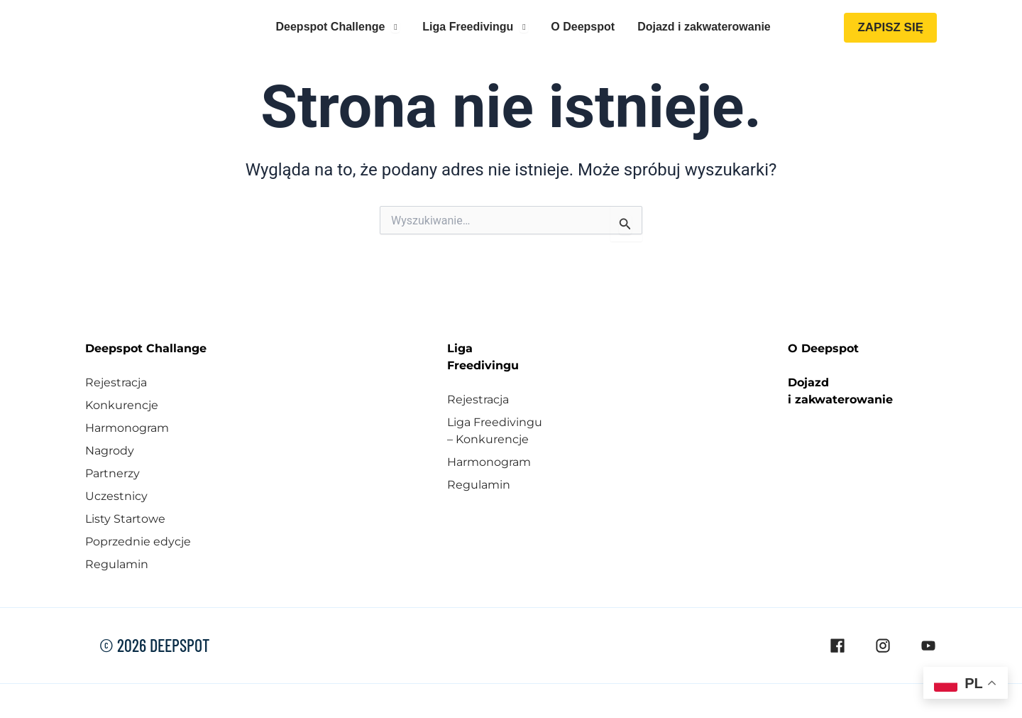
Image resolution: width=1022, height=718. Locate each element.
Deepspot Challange (146, 347)
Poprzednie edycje (138, 540)
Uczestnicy (116, 494)
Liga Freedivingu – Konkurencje (494, 429)
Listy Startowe (125, 517)
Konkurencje (121, 403)
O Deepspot (823, 347)
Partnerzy (112, 472)
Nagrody (109, 449)
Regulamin (116, 563)
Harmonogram (127, 426)
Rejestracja (116, 381)
